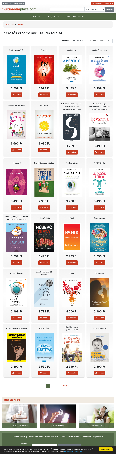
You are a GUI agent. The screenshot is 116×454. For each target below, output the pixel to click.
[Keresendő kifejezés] (67, 9)
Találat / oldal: (98, 41)
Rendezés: (65, 41)
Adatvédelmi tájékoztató (70, 437)
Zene (68, 16)
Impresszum (98, 437)
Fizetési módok (19, 437)
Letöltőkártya (78, 16)
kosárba (16, 94)
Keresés (109, 9)
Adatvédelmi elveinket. (73, 451)
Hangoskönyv (53, 16)
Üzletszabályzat (51, 437)
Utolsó (66, 386)
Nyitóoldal (10, 24)
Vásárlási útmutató (35, 437)
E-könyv (36, 16)
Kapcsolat (87, 437)
